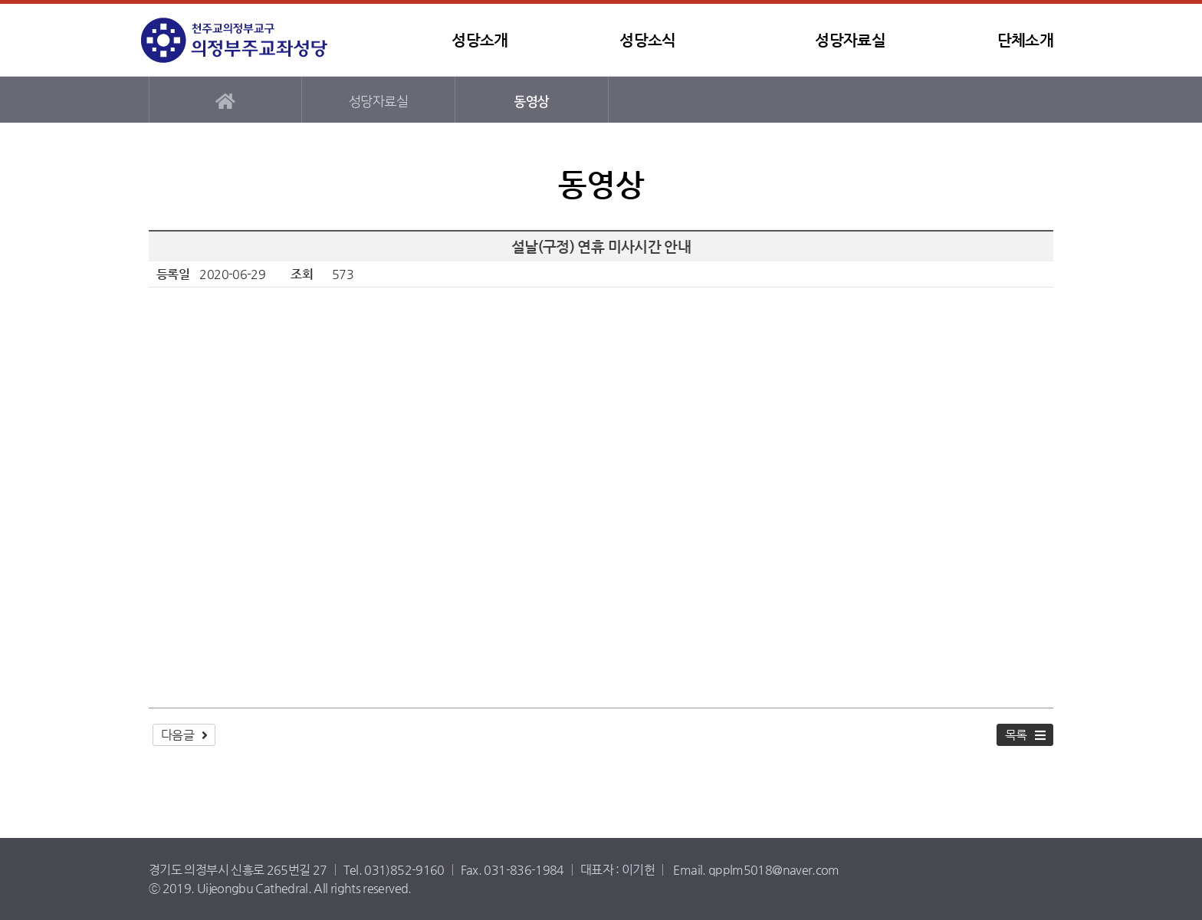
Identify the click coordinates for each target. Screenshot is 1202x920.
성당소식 (647, 40)
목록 (1016, 735)
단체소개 (1025, 40)
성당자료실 (850, 40)
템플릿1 (237, 40)
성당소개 (479, 40)
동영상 (531, 101)
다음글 (177, 735)
